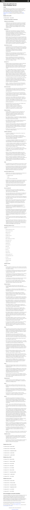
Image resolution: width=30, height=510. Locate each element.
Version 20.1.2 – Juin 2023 (9, 487)
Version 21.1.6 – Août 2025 (9, 461)
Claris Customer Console (6, 12)
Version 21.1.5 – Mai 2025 (9, 463)
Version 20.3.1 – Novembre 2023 (10, 482)
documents (5, 503)
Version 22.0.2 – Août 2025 (9, 450)
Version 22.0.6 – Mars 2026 (9, 444)
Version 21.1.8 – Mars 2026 (9, 457)
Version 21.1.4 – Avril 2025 (9, 465)
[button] (3, 17)
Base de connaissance (16, 501)
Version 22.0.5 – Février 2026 (9, 446)
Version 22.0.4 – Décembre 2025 (10, 448)
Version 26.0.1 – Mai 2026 (9, 17)
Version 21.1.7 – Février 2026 (9, 459)
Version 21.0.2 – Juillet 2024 (9, 472)
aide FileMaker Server (17, 502)
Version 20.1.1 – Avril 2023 (9, 489)
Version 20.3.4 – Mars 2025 (9, 478)
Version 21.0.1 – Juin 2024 (9, 474)
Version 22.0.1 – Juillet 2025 (9, 453)
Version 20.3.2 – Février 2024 (9, 480)
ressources (9, 503)
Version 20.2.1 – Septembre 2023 (10, 485)
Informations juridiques (15, 507)
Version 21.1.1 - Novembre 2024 (10, 470)
